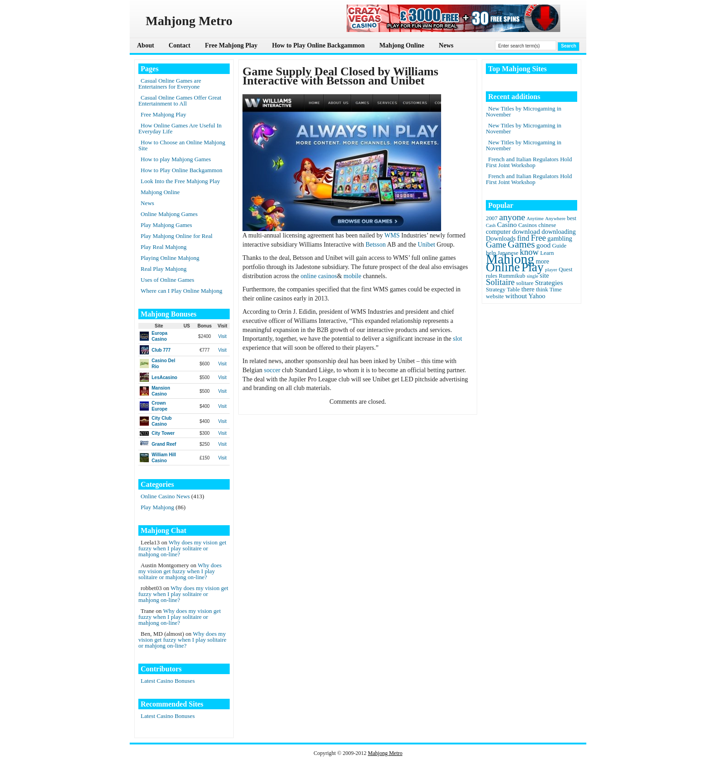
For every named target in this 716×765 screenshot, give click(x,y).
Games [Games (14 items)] (521, 244)
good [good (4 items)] (544, 245)
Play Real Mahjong (163, 246)
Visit (222, 336)
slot (457, 338)
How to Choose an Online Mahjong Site (181, 145)
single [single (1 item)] (532, 276)
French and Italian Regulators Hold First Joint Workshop (529, 162)
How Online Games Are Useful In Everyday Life (179, 128)
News (446, 45)
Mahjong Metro (385, 753)
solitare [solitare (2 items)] (524, 283)
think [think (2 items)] (542, 289)
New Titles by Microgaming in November (523, 111)
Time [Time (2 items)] (555, 289)
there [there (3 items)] (528, 289)
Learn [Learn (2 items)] (547, 253)
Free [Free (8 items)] (538, 238)
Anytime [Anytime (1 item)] (534, 218)
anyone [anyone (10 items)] (512, 217)
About (145, 45)
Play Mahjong (157, 507)
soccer (272, 370)
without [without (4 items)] (516, 296)
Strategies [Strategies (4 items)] (549, 282)
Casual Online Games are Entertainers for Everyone (169, 83)
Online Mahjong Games (169, 214)
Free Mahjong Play (231, 45)
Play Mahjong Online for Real (176, 235)
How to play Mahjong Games (176, 159)
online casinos (318, 276)
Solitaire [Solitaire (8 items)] (500, 282)
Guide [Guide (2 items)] (559, 246)
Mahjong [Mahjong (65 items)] (510, 259)
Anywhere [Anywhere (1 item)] (555, 218)
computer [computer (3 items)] (498, 231)
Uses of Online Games (167, 279)
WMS (392, 235)
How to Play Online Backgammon (318, 45)
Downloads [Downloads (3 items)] (501, 238)
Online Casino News (165, 496)
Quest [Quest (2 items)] (566, 269)
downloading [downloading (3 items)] (559, 231)
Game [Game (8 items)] (496, 244)
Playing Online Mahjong (170, 257)
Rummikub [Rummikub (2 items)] (512, 276)
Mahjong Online (401, 45)
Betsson (375, 244)
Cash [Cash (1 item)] (490, 225)
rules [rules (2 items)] (491, 276)
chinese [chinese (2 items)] (547, 225)
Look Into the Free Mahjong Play (180, 181)
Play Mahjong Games (166, 225)
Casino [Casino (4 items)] (507, 224)
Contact (179, 45)
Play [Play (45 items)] (532, 267)
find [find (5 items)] (523, 238)
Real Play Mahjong (163, 268)
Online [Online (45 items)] (503, 267)
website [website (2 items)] (495, 296)
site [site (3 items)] (544, 275)
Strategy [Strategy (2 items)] (495, 289)
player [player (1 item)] (551, 269)
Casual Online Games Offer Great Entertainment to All (179, 100)
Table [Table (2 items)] (513, 289)
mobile (352, 276)
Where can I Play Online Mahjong (181, 290)
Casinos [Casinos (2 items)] (527, 225)
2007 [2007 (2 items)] (492, 218)
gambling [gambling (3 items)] (560, 238)
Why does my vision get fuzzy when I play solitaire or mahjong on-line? (182, 548)
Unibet (426, 244)
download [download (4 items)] (526, 231)
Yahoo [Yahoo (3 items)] (536, 296)
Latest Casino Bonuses (168, 680)
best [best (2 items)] (571, 218)
